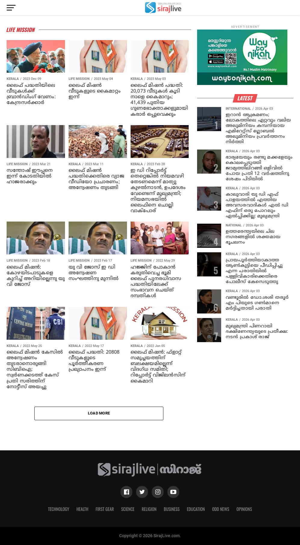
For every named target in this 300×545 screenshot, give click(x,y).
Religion (149, 509)
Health (82, 509)
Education (196, 509)
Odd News (220, 509)
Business (172, 509)
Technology (58, 509)
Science (128, 509)
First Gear (105, 509)
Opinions (244, 509)
